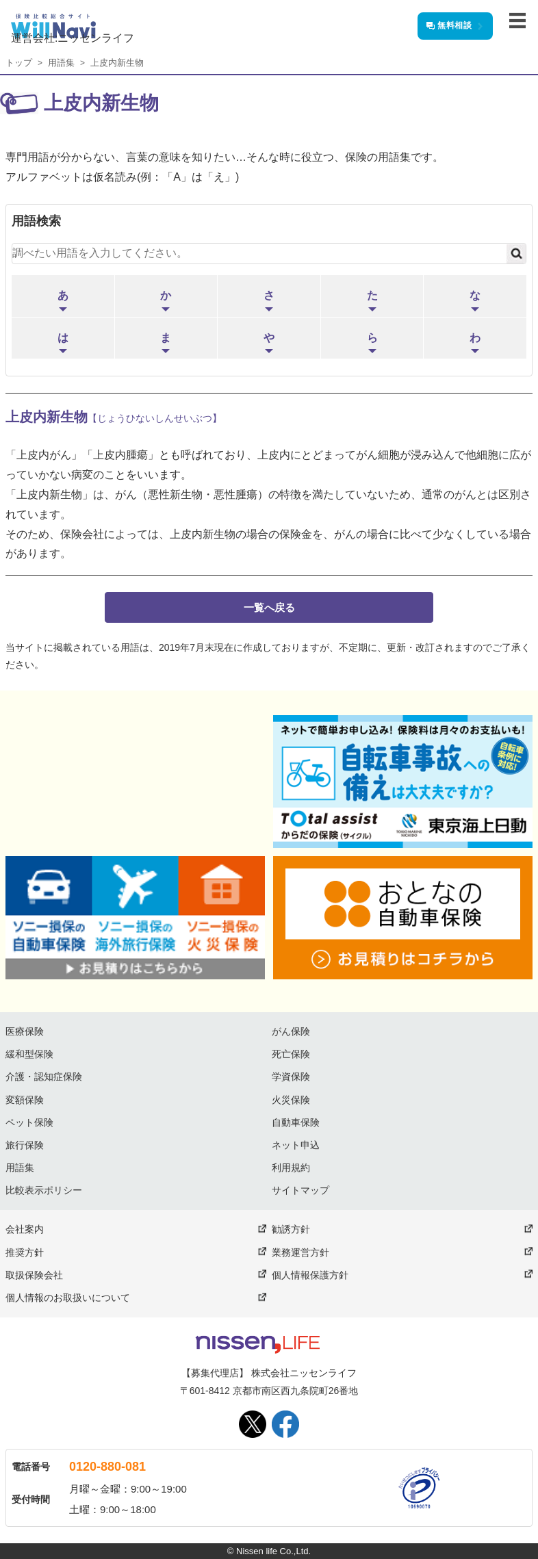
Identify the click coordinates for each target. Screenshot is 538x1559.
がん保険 (291, 1031)
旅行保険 (24, 1144)
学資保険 (291, 1076)
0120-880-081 (107, 1466)
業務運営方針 (300, 1252)
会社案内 (24, 1229)
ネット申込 (296, 1144)
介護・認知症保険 (43, 1076)
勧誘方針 (291, 1229)
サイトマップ (300, 1190)
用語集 (61, 62)
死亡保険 (291, 1053)
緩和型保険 (29, 1053)
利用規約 (291, 1167)
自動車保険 (296, 1122)
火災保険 (291, 1099)
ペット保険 (29, 1122)
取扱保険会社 (34, 1275)
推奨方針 (24, 1252)
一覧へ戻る (269, 607)
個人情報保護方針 (310, 1275)
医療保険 (24, 1031)
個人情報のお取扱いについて (67, 1297)
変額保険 (24, 1099)
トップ (18, 62)
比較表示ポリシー (43, 1190)
